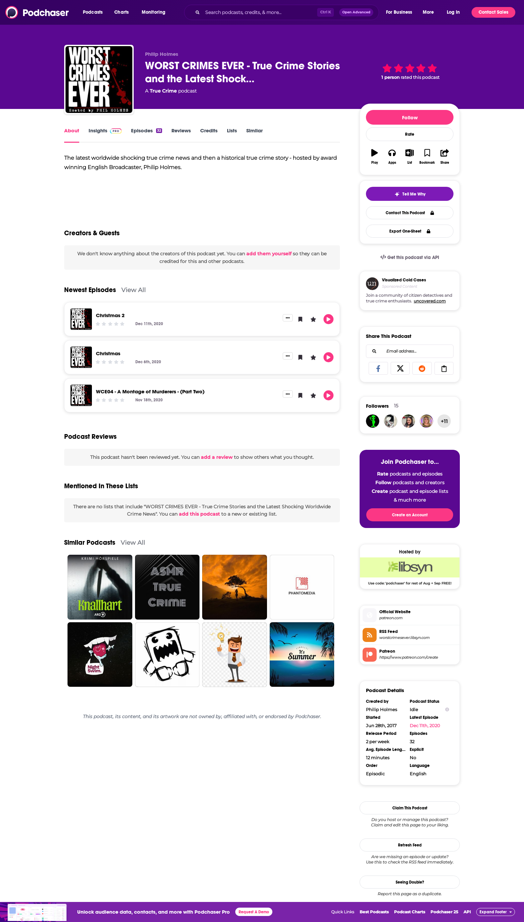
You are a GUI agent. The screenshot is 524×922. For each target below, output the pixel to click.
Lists (232, 130)
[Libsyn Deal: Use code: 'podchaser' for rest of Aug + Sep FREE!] (410, 571)
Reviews (181, 130)
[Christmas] (81, 367)
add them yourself (268, 263)
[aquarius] (372, 421)
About (71, 130)
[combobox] (281, 12)
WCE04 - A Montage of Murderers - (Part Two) (150, 401)
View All (133, 299)
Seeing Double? (410, 882)
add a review (217, 467)
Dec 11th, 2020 (425, 725)
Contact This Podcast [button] (410, 213)
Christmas (108, 363)
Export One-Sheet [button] (409, 231)
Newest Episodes (90, 299)
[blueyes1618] (408, 421)
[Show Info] (447, 709)
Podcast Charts (409, 911)
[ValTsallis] (426, 421)
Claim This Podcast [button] (409, 808)
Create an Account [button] (410, 515)
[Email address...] (410, 351)
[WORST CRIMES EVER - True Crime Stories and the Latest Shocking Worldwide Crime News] (99, 79)
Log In (453, 12)
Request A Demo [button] (254, 912)
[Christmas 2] (81, 329)
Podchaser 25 (444, 911)
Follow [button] (410, 117)
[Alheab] (390, 421)
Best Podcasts (374, 911)
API (467, 911)
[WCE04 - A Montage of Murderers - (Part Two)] (81, 405)
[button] (94, 12)
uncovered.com (430, 300)
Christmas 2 (110, 325)
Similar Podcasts (89, 552)
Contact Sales (493, 12)
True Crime (163, 91)
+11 (444, 421)
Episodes (146, 130)
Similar (254, 130)
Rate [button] (409, 134)
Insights (105, 130)
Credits (209, 130)
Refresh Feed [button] (410, 845)
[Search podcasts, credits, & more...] (260, 12)
